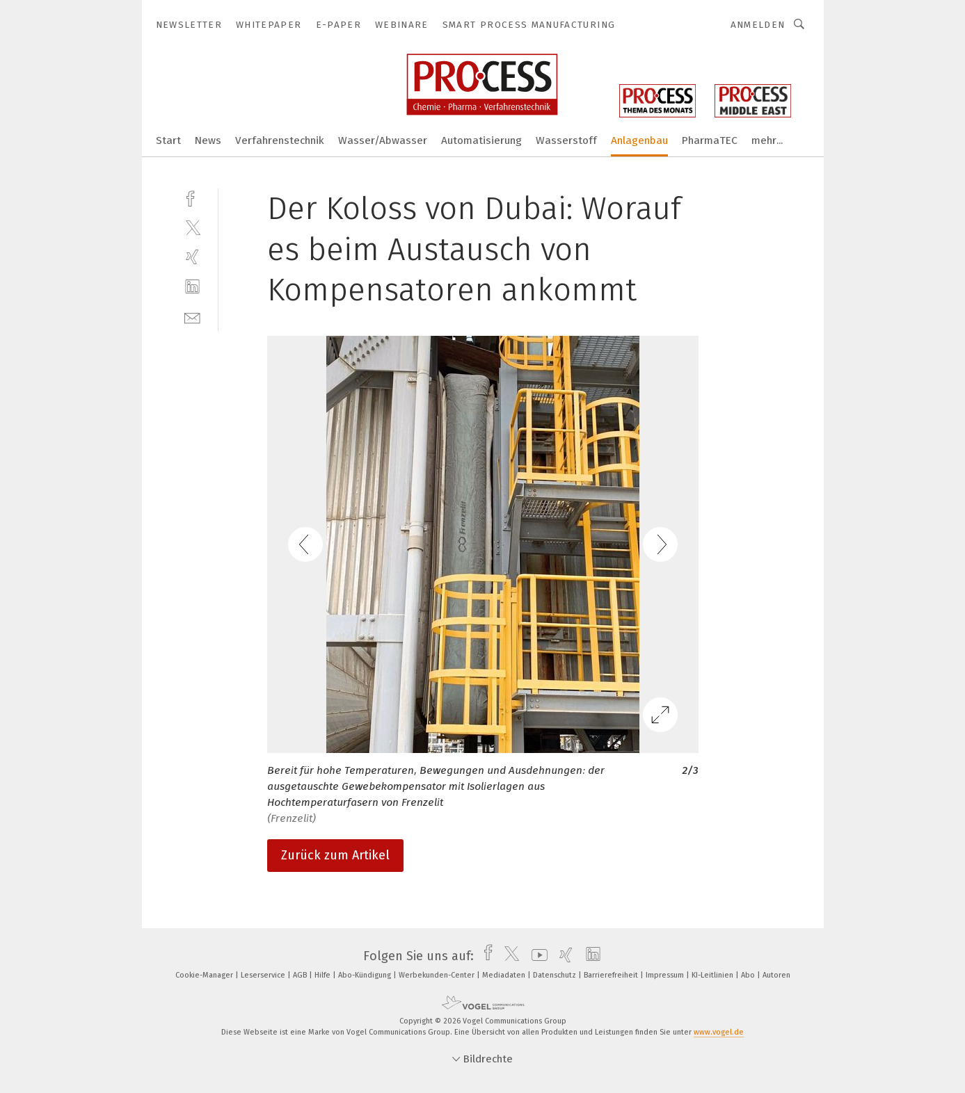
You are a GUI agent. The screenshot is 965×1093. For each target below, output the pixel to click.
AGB (301, 975)
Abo (749, 975)
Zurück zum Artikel (335, 855)
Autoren (776, 975)
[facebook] (192, 197)
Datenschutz (555, 975)
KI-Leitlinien (713, 975)
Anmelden (758, 25)
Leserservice (264, 975)
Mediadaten (504, 975)
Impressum (666, 975)
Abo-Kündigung (365, 975)
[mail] (192, 316)
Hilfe (323, 975)
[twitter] (192, 227)
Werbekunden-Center (438, 975)
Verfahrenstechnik (279, 140)
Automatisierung (481, 140)
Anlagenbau (639, 140)
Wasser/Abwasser (382, 140)
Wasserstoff (566, 140)
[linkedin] (192, 286)
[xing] (192, 257)
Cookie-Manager (205, 975)
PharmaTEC (709, 140)
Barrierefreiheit (612, 975)
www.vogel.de (719, 1032)
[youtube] (536, 956)
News (208, 140)
